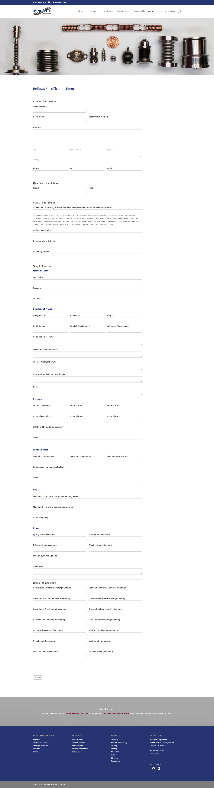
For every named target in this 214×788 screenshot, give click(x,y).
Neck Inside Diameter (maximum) (48, 630)
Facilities (36, 749)
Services (107, 11)
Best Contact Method (98, 117)
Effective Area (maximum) (45, 545)
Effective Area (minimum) (100, 545)
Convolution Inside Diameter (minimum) (107, 598)
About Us (36, 739)
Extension (74, 315)
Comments (38, 566)
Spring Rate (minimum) (99, 534)
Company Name (41, 106)
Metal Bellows (77, 739)
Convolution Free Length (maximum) (49, 609)
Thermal (37, 299)
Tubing (113, 755)
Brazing (114, 749)
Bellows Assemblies (80, 749)
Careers (36, 752)
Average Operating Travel (44, 362)
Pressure (37, 288)
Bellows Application (42, 230)
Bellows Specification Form (116, 713)
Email (110, 168)
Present (36, 188)
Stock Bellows (77, 746)
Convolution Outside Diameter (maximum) (52, 588)
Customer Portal (168, 11)
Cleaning (114, 758)
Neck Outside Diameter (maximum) (49, 620)
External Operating (41, 416)
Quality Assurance (40, 743)
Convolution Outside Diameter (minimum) (108, 588)
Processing (115, 761)
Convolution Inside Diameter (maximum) (51, 598)
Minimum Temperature (117, 456)
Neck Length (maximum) (44, 641)
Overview (114, 739)
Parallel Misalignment (80, 326)
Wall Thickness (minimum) (101, 651)
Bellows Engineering (119, 743)
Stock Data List (123, 11)
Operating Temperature (43, 456)
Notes (35, 387)
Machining (115, 752)
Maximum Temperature (80, 456)
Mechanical (38, 277)
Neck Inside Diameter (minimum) (103, 630)
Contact (151, 11)
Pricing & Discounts (40, 746)
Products (93, 11)
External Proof (76, 416)
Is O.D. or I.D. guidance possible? (48, 427)
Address (37, 127)
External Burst (113, 416)
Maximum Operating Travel (45, 349)
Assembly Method (41, 252)
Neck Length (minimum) (99, 641)
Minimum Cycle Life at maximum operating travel (55, 496)
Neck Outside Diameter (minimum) (104, 620)
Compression (39, 315)
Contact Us (154, 754)
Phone (36, 168)
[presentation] (54, 666)
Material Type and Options (45, 556)
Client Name (39, 117)
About (80, 11)
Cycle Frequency (40, 518)
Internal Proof (76, 406)
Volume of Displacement (118, 326)
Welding (114, 746)
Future (92, 188)
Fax (71, 168)
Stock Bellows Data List (77, 713)
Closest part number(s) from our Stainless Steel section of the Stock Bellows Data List (72, 207)
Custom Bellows (78, 743)
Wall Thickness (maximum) (45, 651)
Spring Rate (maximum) (44, 534)
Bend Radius (39, 326)
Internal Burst (113, 406)
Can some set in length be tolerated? (50, 374)
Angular (110, 315)
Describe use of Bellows (44, 241)
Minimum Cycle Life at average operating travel (54, 507)
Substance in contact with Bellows (48, 467)
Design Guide (139, 11)
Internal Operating (41, 406)
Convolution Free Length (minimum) (105, 609)
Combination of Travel (43, 337)
